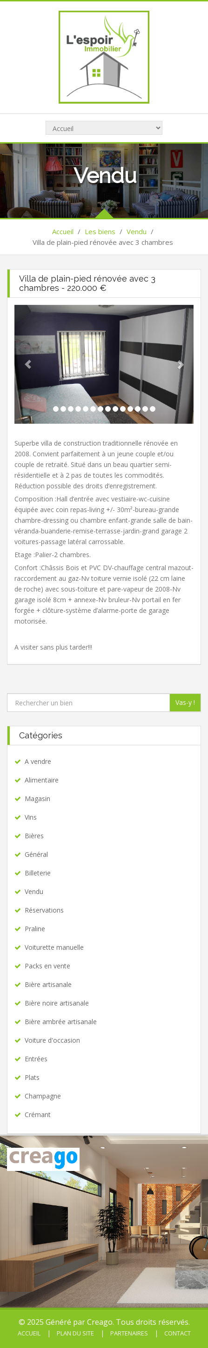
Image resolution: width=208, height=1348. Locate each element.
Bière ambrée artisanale (61, 1021)
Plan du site (74, 1333)
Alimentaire (42, 780)
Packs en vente (47, 965)
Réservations (44, 910)
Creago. (100, 1322)
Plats (32, 1077)
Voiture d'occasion (52, 1040)
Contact (177, 1333)
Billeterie (38, 872)
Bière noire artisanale (57, 1003)
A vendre (38, 761)
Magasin (37, 798)
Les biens (100, 231)
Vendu (137, 231)
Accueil (63, 231)
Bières (34, 835)
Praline (35, 928)
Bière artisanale (48, 984)
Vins (31, 817)
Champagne (43, 1096)
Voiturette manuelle (54, 947)
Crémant (38, 1114)
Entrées (36, 1058)
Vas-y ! (185, 702)
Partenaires (128, 1333)
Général (36, 854)
